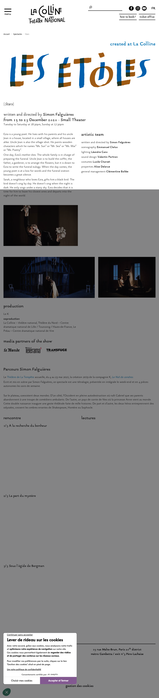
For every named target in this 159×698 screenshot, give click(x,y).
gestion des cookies (79, 686)
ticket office (147, 17)
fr (153, 9)
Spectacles (17, 34)
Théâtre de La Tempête (20, 377)
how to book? (128, 17)
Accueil (6, 34)
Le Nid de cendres (122, 377)
